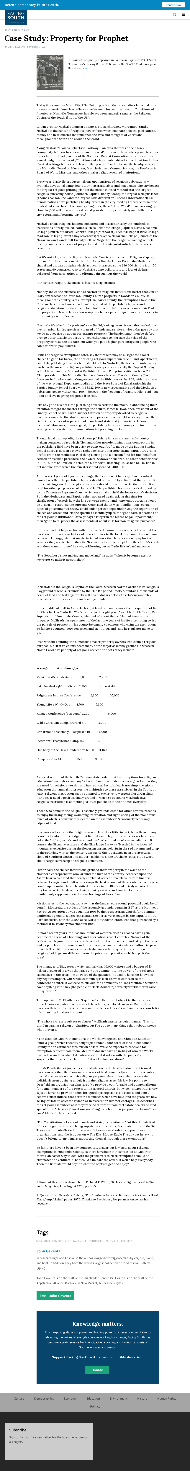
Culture (19, 1398)
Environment (118, 1398)
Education (93, 1398)
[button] (184, 14)
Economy (70, 1398)
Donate (97, 1369)
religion (127, 1241)
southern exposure (57, 1241)
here (85, 68)
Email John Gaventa (55, 1295)
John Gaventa (16, 46)
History (142, 1398)
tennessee (96, 1241)
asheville (112, 1241)
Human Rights (166, 1398)
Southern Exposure (17, 30)
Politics (95, 1406)
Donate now (173, 5)
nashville (80, 1241)
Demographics (44, 1398)
